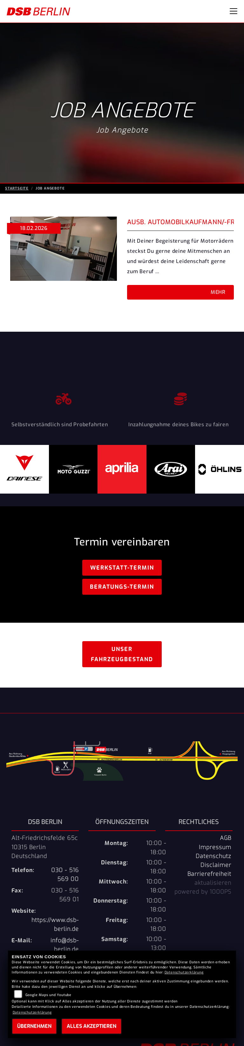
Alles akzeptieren (91, 1026)
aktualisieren (212, 883)
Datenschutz (213, 856)
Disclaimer (215, 865)
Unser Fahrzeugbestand (122, 654)
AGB (225, 838)
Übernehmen (34, 1026)
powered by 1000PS (202, 892)
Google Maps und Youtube (48, 995)
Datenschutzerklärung (184, 972)
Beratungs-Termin (122, 587)
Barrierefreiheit (209, 874)
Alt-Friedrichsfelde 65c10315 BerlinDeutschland (44, 847)
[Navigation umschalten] (233, 11)
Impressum (215, 847)
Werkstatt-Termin (122, 567)
